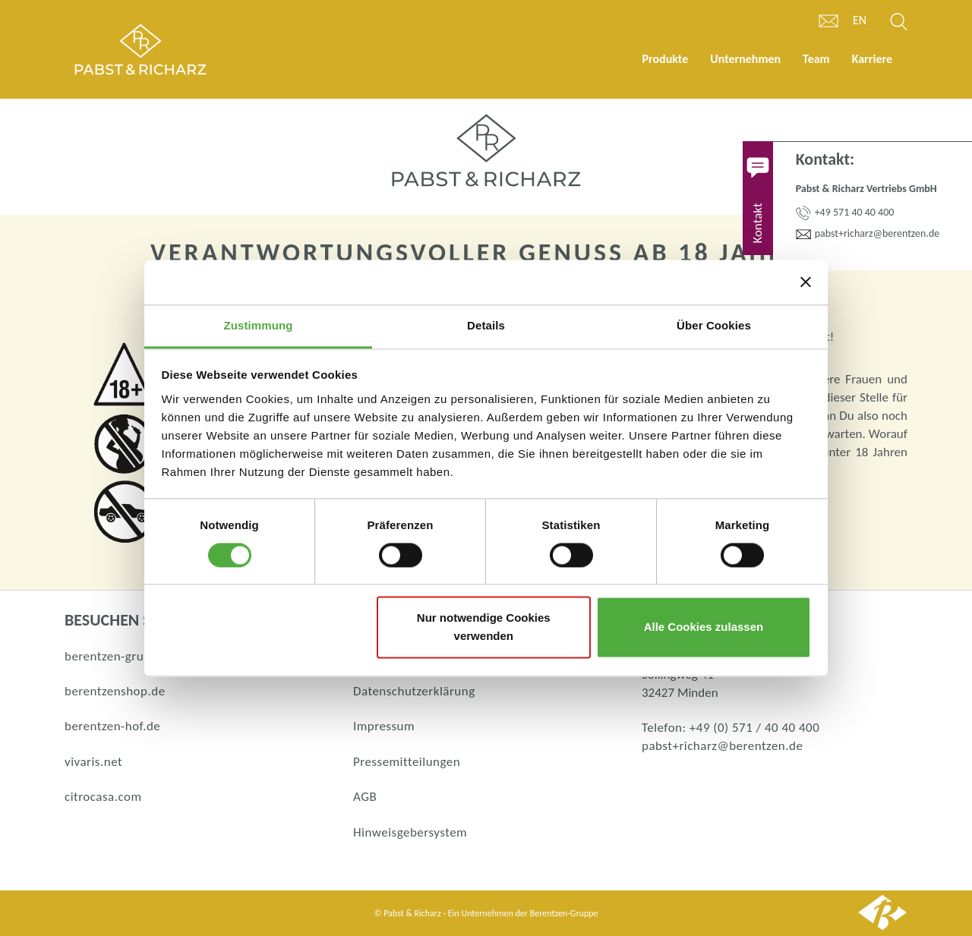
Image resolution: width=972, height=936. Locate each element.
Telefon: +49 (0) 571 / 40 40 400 (730, 728)
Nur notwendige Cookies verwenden (484, 627)
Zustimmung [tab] (258, 325)
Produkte (665, 59)
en (859, 20)
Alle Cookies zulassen (704, 627)
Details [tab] (486, 325)
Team (816, 59)
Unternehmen (745, 59)
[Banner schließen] (805, 281)
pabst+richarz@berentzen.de (722, 746)
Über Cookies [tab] (714, 325)
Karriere (872, 59)
